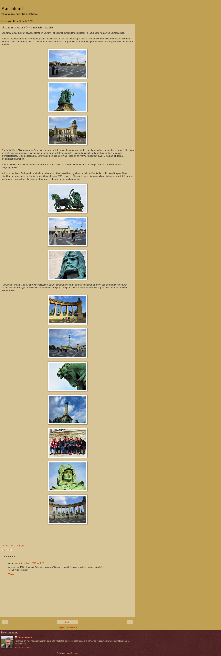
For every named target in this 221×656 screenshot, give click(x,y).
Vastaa (11, 574)
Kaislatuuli (12, 8)
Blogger (74, 653)
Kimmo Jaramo (25, 637)
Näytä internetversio (68, 627)
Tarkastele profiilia (23, 647)
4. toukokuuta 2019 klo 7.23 (31, 563)
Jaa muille (7, 550)
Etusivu (67, 622)
